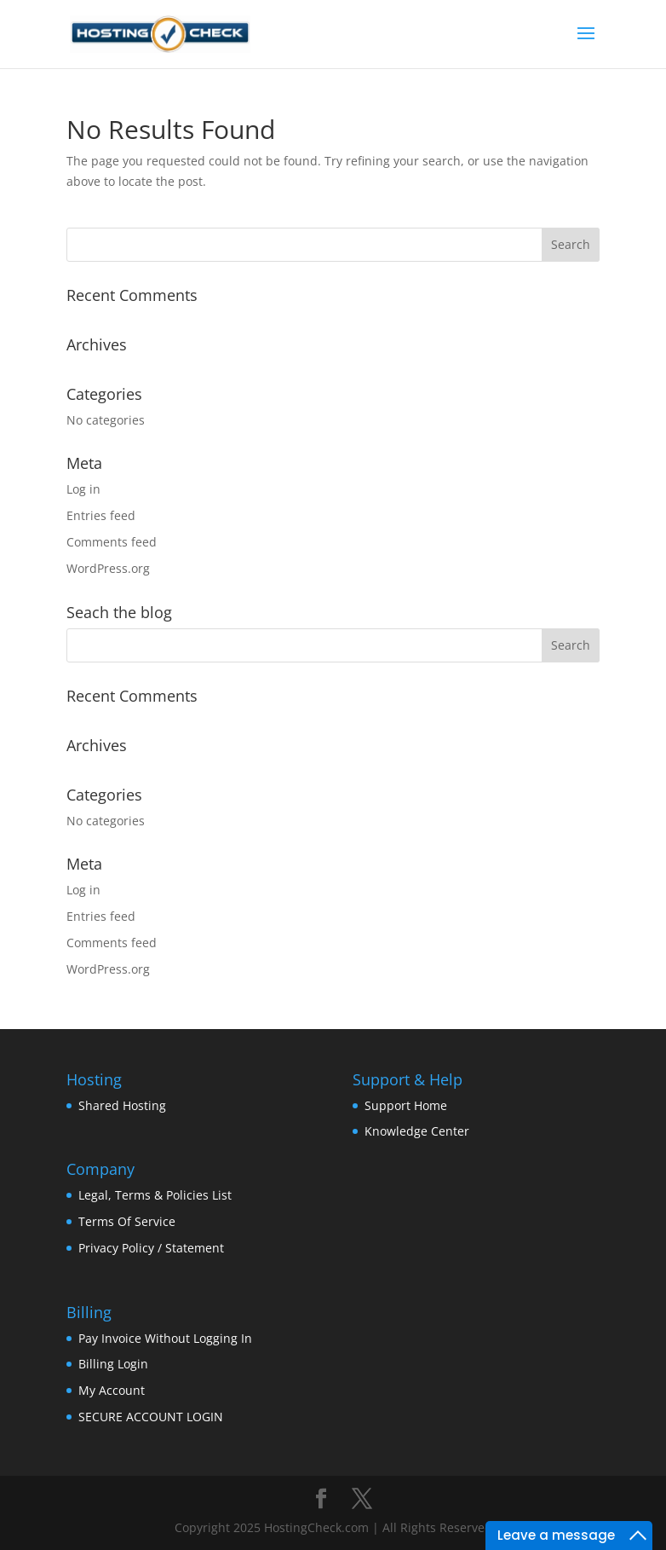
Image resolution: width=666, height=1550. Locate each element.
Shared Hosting (122, 1105)
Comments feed (111, 542)
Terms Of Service (126, 1221)
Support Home (406, 1105)
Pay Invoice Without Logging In (165, 1338)
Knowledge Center (417, 1131)
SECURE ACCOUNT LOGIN (150, 1416)
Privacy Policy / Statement (151, 1248)
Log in (83, 489)
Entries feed (100, 515)
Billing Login (113, 1364)
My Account (111, 1390)
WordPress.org (108, 568)
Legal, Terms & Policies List (155, 1195)
